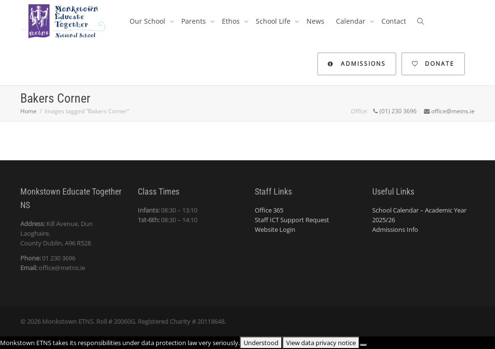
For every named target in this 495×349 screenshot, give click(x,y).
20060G (124, 321)
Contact (393, 21)
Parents (194, 21)
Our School (148, 21)
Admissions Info (395, 229)
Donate (433, 64)
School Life (274, 21)
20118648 (210, 321)
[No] (363, 345)
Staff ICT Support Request (292, 219)
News (315, 21)
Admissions (357, 64)
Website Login (275, 229)
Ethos (232, 21)
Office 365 (269, 210)
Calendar (351, 21)
